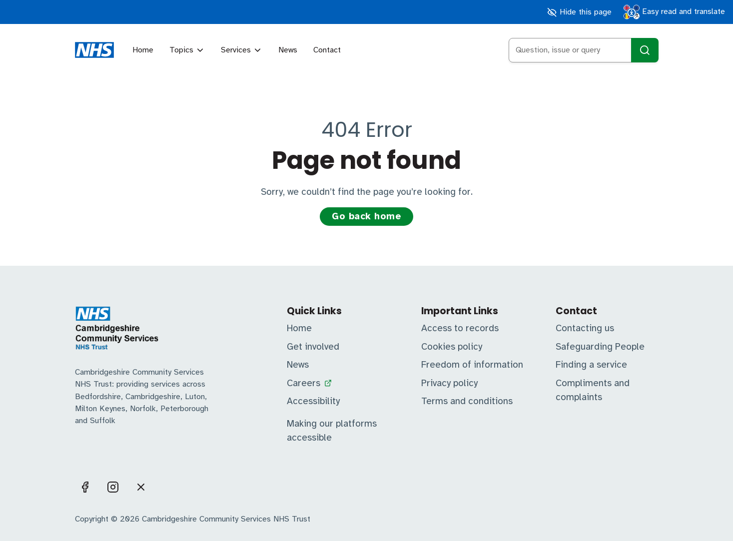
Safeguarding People (600, 347)
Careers (303, 383)
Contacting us (585, 328)
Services (241, 50)
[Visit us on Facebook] (85, 487)
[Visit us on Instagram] (113, 487)
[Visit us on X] (141, 487)
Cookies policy (451, 347)
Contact (327, 50)
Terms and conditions (467, 401)
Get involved (313, 347)
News (287, 50)
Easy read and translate (674, 12)
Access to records (460, 328)
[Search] (645, 50)
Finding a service (591, 365)
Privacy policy (449, 383)
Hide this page (579, 12)
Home (142, 50)
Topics (187, 50)
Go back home (366, 216)
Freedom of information (472, 365)
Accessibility (313, 401)
